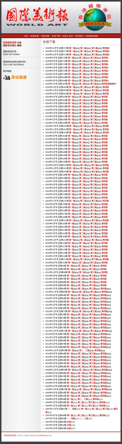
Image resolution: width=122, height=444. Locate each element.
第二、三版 (84, 350)
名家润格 (45, 36)
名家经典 (34, 36)
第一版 (72, 48)
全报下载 (56, 36)
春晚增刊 (112, 84)
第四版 (106, 48)
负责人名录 (68, 36)
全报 (69, 422)
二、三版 (84, 418)
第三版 (95, 48)
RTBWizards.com (45, 435)
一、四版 (72, 409)
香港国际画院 (92, 36)
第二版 (83, 48)
